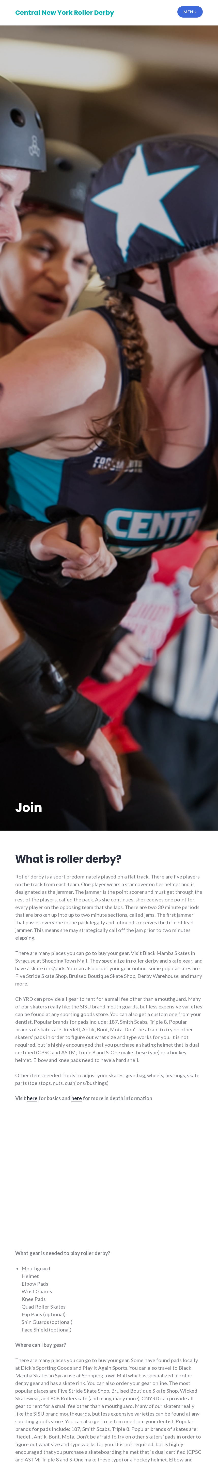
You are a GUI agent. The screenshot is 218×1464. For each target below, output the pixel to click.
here (32, 1098)
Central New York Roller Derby (64, 12)
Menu (190, 11)
